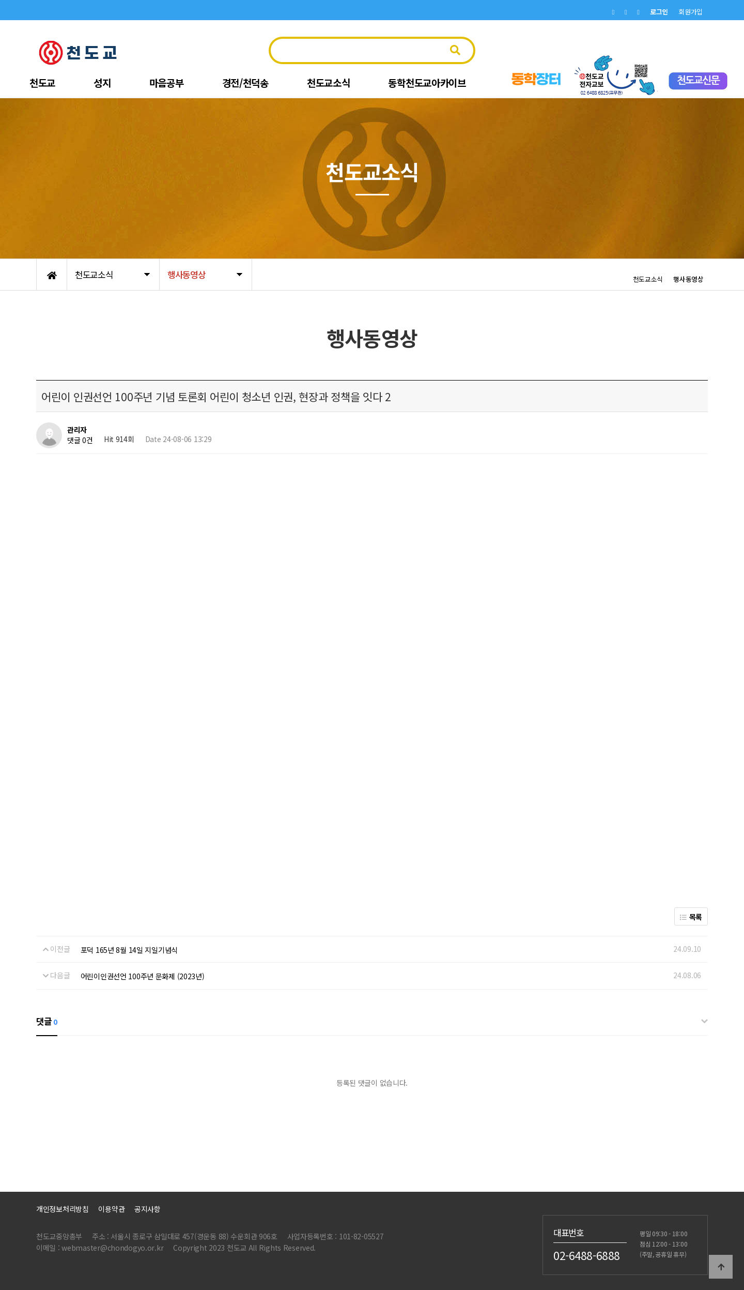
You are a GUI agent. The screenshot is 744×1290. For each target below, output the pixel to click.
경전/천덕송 (245, 82)
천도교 (42, 82)
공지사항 (147, 1209)
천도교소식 (328, 82)
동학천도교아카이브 (427, 82)
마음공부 (166, 82)
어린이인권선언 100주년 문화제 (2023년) (143, 976)
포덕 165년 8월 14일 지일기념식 (129, 950)
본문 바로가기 (0, 0)
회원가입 (690, 12)
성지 (102, 82)
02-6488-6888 (586, 1255)
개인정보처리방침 (62, 1209)
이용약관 (111, 1209)
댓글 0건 (80, 440)
